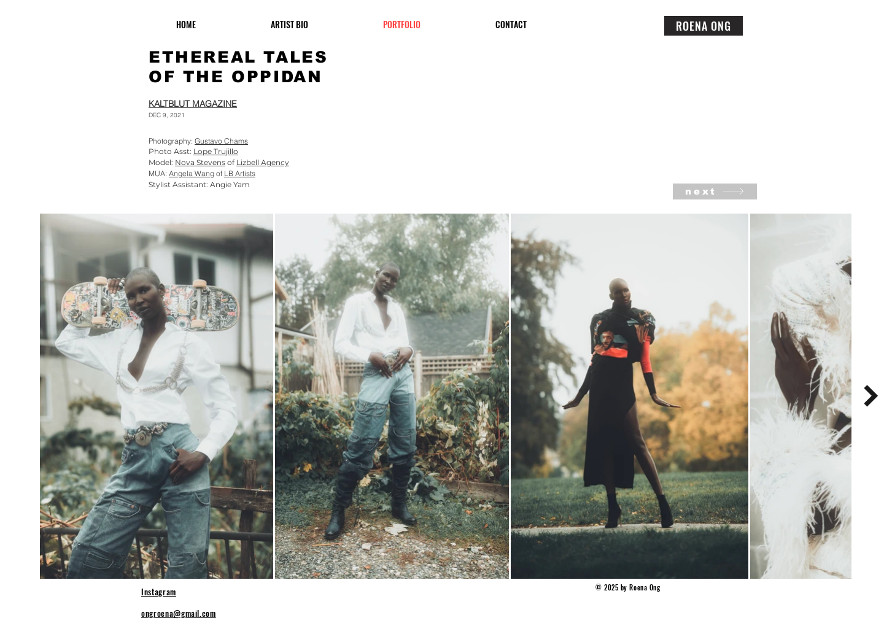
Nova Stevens (200, 162)
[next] (715, 191)
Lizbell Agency (262, 162)
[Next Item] (871, 395)
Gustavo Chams (221, 140)
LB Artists (239, 173)
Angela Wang (191, 173)
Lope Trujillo (215, 151)
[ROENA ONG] (703, 26)
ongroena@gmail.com (178, 613)
